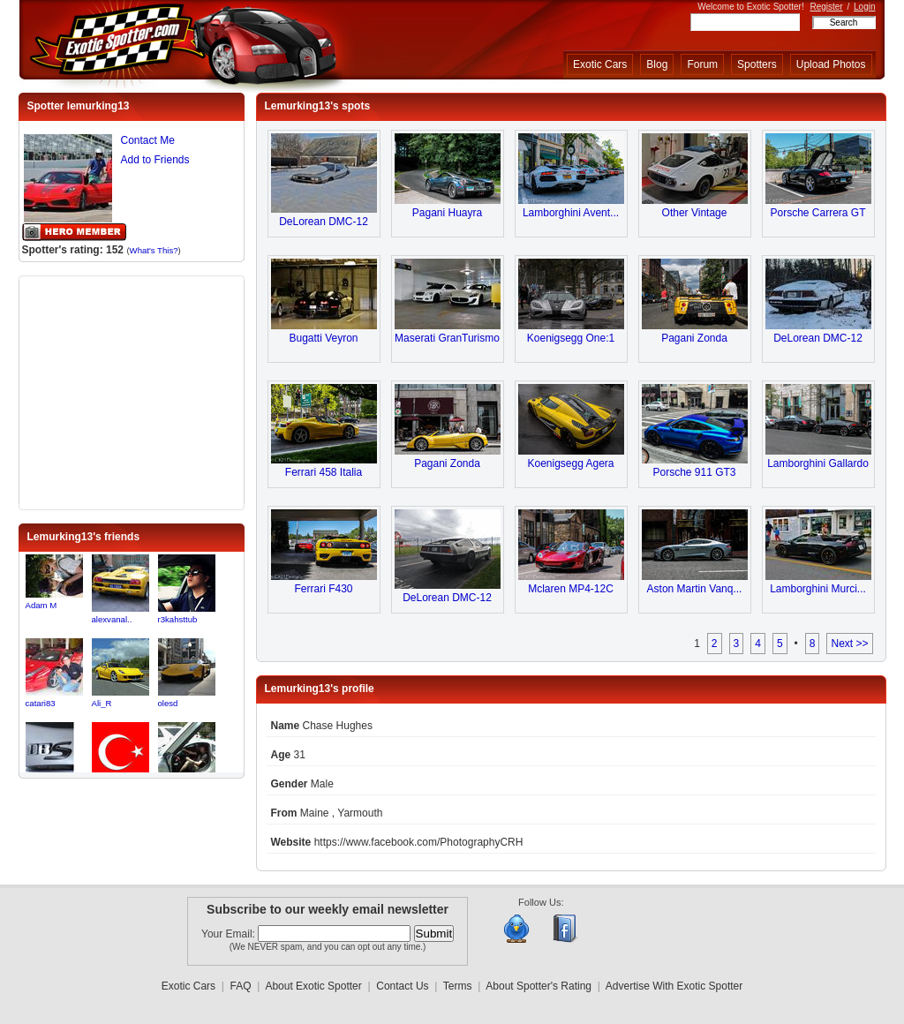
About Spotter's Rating (538, 986)
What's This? (154, 250)
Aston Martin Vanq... (694, 589)
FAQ (241, 986)
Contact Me (148, 140)
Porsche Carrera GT (817, 213)
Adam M (41, 605)
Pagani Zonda (694, 338)
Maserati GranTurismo (447, 338)
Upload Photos (831, 64)
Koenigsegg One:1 (570, 338)
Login (864, 6)
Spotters (757, 64)
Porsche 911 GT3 (693, 472)
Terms (457, 986)
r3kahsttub (178, 619)
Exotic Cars (600, 64)
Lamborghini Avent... (571, 213)
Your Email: (229, 934)
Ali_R (102, 703)
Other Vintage (694, 213)
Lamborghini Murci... (818, 589)
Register (826, 6)
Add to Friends (155, 160)
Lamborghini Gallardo (818, 463)
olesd (168, 703)
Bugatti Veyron (323, 338)
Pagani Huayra (447, 213)
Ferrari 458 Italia (323, 472)
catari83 (41, 703)
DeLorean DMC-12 (323, 221)
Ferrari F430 (323, 589)
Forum (702, 64)
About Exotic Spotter (313, 986)
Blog (656, 64)
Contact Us (402, 986)
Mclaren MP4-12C (571, 589)
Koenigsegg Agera (570, 463)
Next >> (849, 643)
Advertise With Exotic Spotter (674, 986)
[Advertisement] (131, 391)
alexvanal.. (112, 619)
